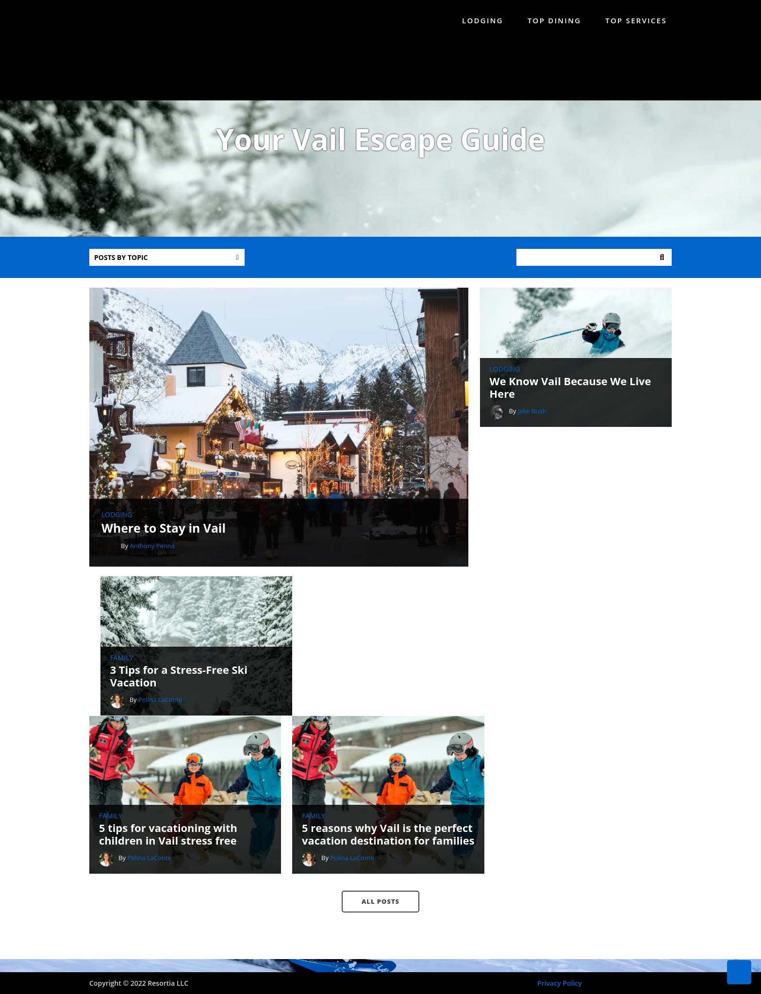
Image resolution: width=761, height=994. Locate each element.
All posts (380, 773)
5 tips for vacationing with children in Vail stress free (168, 706)
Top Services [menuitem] (636, 20)
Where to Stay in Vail (164, 539)
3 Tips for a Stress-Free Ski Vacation (564, 539)
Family (506, 520)
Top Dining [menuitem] (554, 20)
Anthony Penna (152, 557)
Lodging (116, 526)
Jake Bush (537, 414)
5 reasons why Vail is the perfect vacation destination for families (372, 700)
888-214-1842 (409, 890)
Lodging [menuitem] (482, 20)
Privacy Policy (559, 983)
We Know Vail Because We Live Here (576, 391)
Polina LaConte (545, 562)
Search (662, 261)
